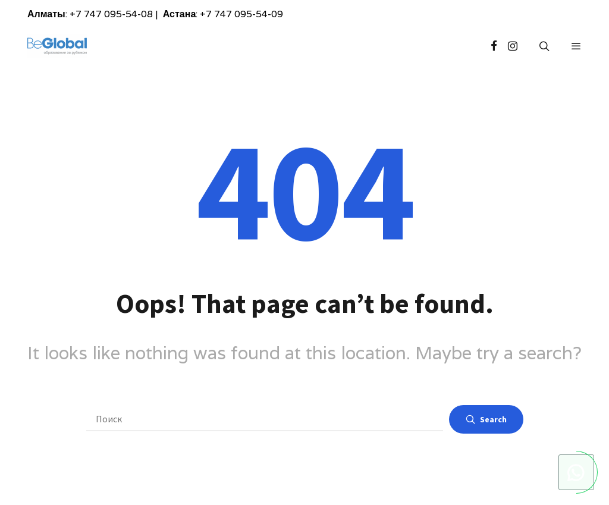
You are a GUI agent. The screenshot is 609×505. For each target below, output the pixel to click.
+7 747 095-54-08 (111, 14)
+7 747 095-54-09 (241, 14)
